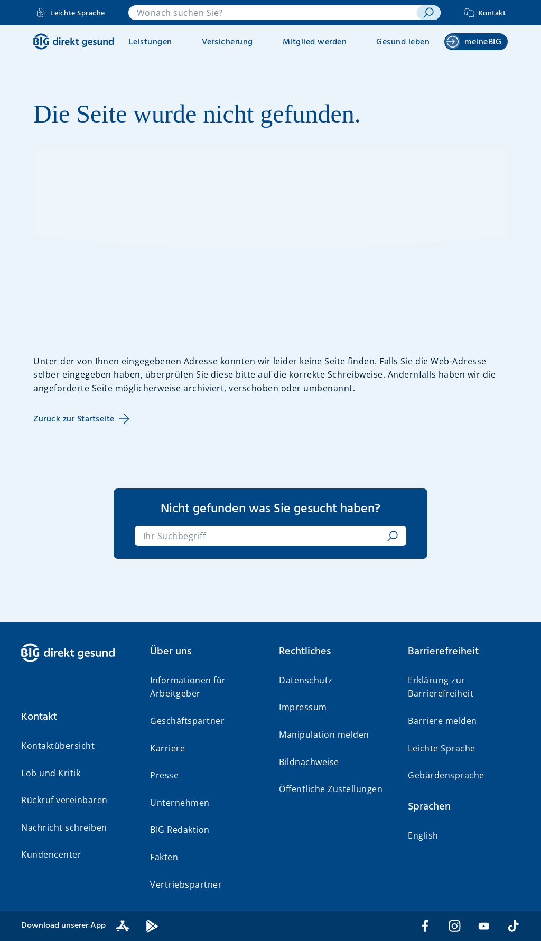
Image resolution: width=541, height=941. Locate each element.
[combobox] (272, 12)
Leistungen (150, 42)
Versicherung (227, 42)
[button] (77, 717)
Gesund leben (403, 42)
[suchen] (428, 12)
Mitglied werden (315, 42)
